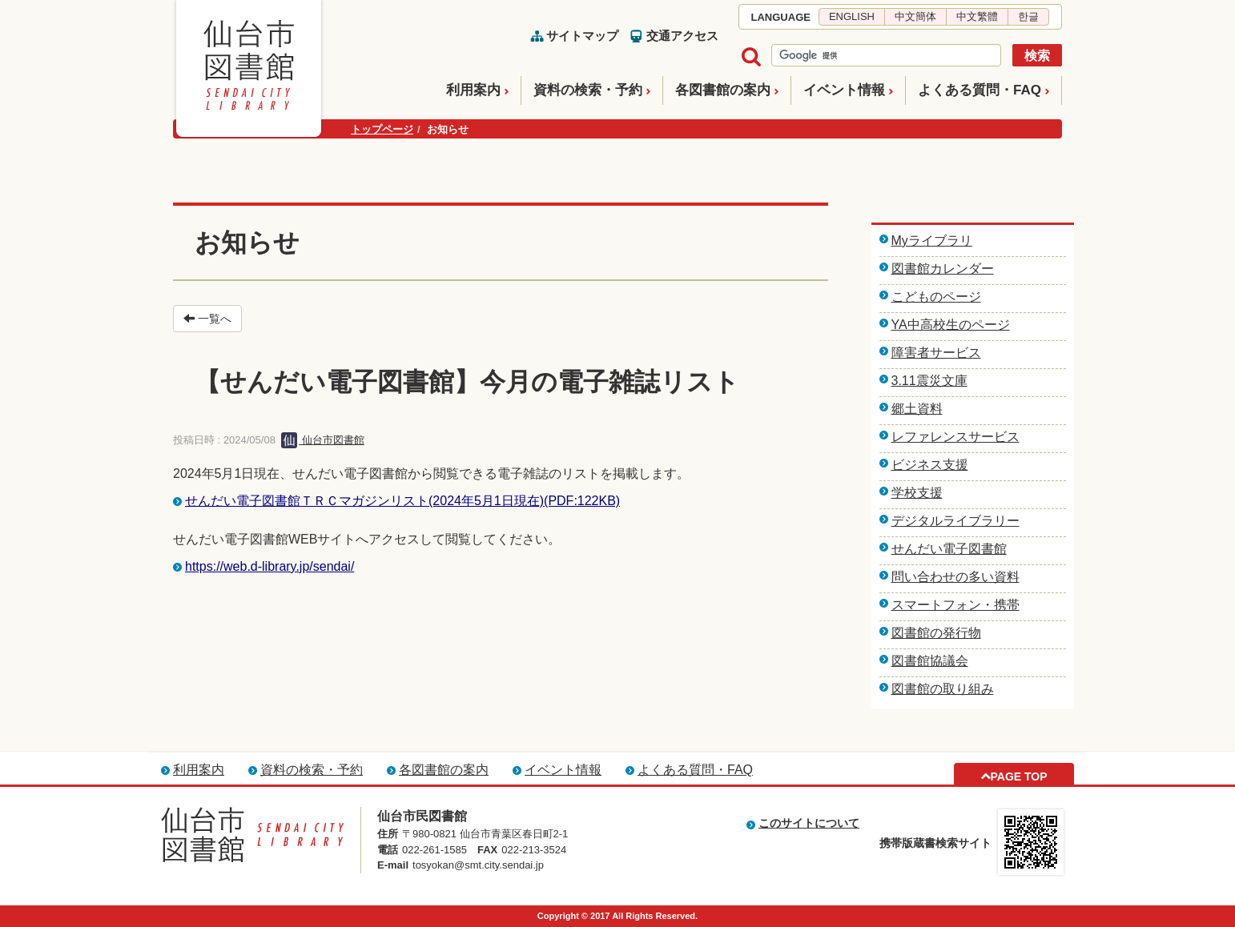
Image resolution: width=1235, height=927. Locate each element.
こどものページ (936, 296)
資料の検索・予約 (587, 90)
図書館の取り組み (942, 689)
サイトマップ (582, 35)
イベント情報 (844, 90)
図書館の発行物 (936, 633)
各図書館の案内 (722, 90)
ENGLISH (852, 16)
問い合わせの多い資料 (955, 577)
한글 (1028, 16)
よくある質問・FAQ (979, 90)
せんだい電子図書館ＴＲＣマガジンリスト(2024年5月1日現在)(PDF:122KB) (402, 501)
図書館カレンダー (942, 268)
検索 (1037, 55)
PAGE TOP (1018, 776)
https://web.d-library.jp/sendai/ (269, 566)
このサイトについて (808, 823)
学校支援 (917, 493)
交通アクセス (682, 35)
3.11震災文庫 (929, 380)
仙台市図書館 (322, 440)
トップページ (382, 129)
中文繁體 (977, 16)
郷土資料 (917, 408)
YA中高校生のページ (950, 324)
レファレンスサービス (955, 436)
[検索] (884, 56)
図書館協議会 (929, 661)
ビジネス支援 (929, 465)
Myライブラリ (931, 240)
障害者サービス (936, 352)
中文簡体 (915, 16)
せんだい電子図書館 (949, 549)
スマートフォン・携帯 (955, 605)
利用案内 (473, 90)
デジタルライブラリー (955, 521)
